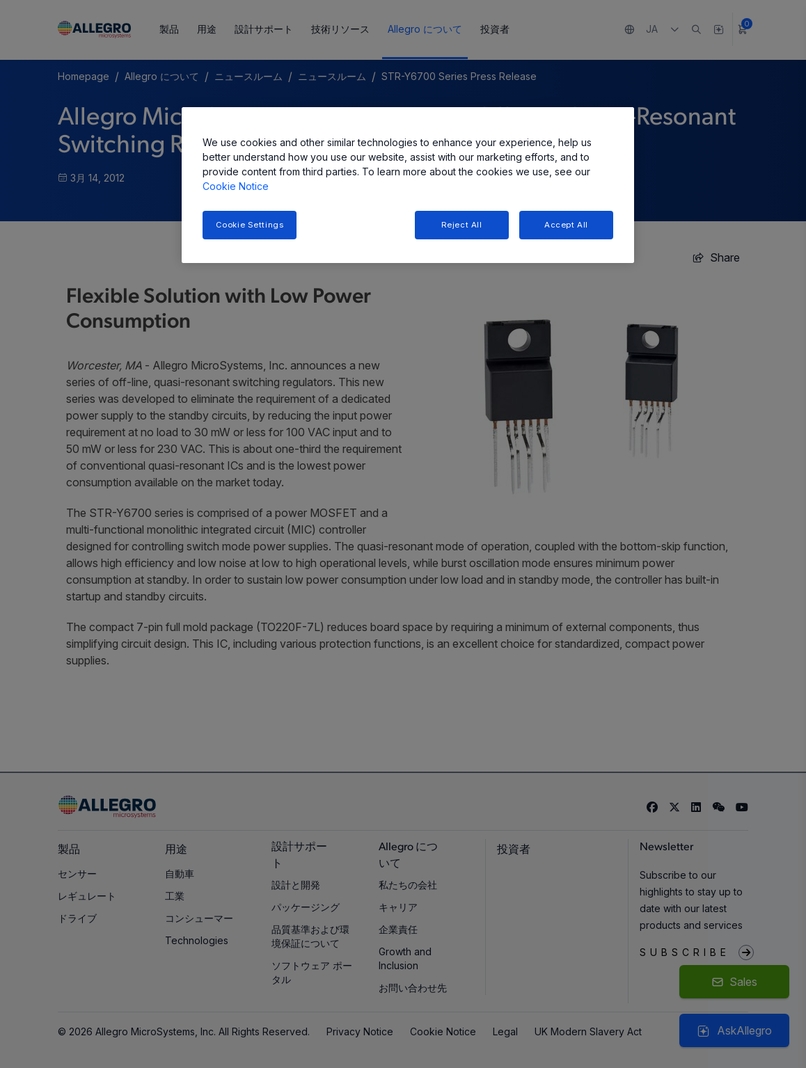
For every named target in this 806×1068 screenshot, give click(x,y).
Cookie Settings (250, 225)
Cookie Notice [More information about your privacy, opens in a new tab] (236, 186)
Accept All (566, 225)
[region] (408, 185)
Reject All (461, 225)
